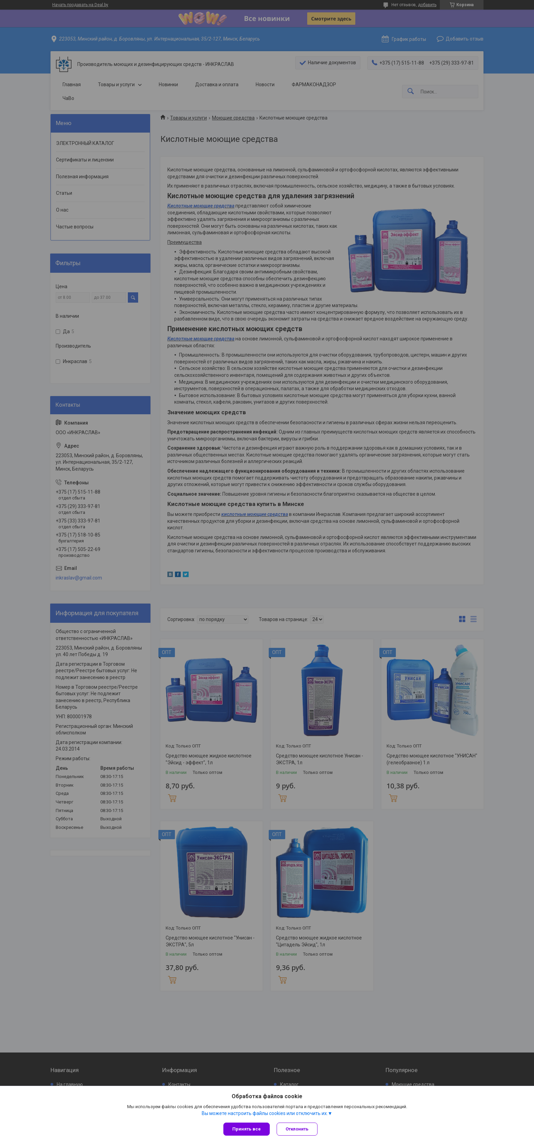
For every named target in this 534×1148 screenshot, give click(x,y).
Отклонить (297, 1129)
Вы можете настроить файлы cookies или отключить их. (265, 1113)
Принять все (246, 1129)
